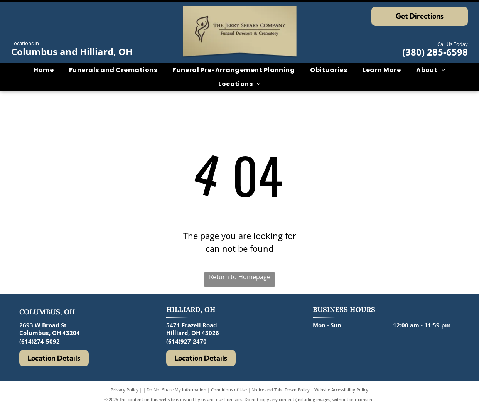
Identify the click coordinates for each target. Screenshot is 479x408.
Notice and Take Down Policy (280, 390)
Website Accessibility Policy (341, 390)
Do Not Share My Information (176, 390)
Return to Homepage (239, 277)
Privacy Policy (124, 390)
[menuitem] (43, 70)
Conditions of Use (229, 390)
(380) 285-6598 (435, 52)
